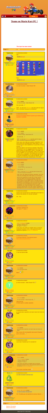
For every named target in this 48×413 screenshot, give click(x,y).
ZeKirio (19, 131)
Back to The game (11, 406)
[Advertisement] (25, 34)
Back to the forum (10, 407)
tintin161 (19, 297)
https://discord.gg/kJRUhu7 (23, 238)
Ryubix (19, 162)
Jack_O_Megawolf (21, 223)
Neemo (19, 101)
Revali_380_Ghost (21, 390)
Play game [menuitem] (23, 16)
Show (22, 56)
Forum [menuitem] (33, 16)
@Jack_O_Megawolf (32, 230)
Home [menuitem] (14, 16)
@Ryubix (28, 107)
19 (19, 49)
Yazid (18, 268)
